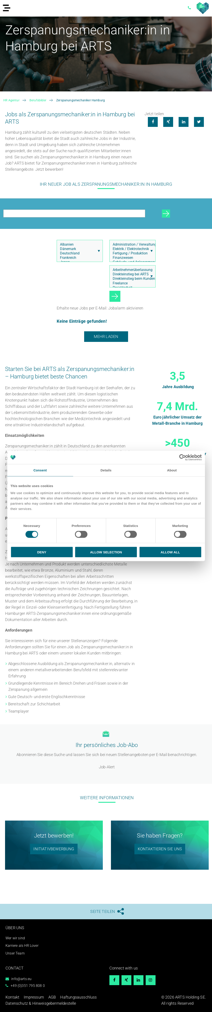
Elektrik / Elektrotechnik (131, 249)
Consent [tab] (40, 470)
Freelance (131, 283)
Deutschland (79, 253)
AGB (52, 997)
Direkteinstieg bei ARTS (131, 274)
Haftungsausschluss (78, 997)
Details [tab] (106, 470)
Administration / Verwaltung (131, 244)
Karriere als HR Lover (21, 945)
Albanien (79, 244)
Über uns (14, 927)
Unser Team (15, 953)
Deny (41, 552)
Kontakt (12, 997)
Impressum (34, 997)
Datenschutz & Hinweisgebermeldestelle (40, 1003)
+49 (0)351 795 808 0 (28, 986)
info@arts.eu (21, 979)
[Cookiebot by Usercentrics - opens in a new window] (182, 457)
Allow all (170, 552)
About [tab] (172, 470)
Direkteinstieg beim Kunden (131, 278)
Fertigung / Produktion (131, 253)
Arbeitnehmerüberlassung (131, 270)
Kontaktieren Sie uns (160, 849)
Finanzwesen (131, 258)
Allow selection (106, 552)
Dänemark (79, 249)
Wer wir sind (15, 938)
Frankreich (79, 258)
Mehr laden (106, 336)
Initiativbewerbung (53, 849)
